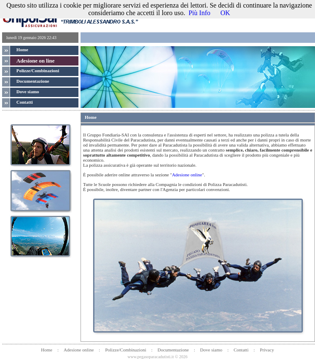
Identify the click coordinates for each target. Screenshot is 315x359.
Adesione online (187, 174)
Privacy (267, 349)
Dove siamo (211, 349)
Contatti (241, 349)
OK (225, 12)
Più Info (199, 12)
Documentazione (173, 349)
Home (22, 49)
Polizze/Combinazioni (37, 70)
